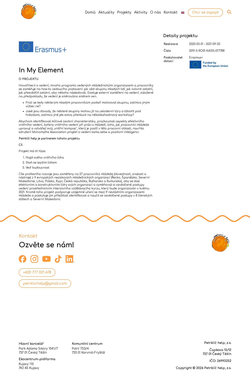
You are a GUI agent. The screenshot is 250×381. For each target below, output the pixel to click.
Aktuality (106, 12)
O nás (155, 12)
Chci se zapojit (205, 12)
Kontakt (170, 12)
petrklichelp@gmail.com (45, 283)
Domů (90, 12)
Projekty (124, 12)
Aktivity (140, 12)
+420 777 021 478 (37, 272)
